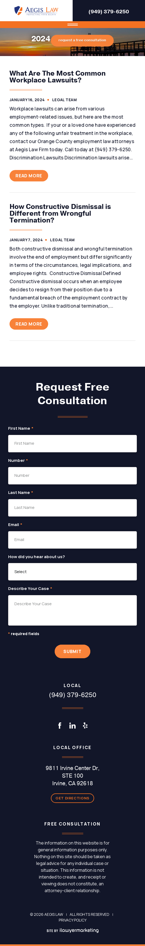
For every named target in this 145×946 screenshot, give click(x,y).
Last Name (20, 492)
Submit (72, 651)
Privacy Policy (73, 920)
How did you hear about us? (36, 557)
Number (18, 460)
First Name (20, 428)
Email (15, 525)
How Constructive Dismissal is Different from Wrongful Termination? (60, 213)
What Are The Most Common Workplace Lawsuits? (58, 77)
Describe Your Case (30, 588)
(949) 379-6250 (108, 11)
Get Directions (72, 798)
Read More (29, 176)
